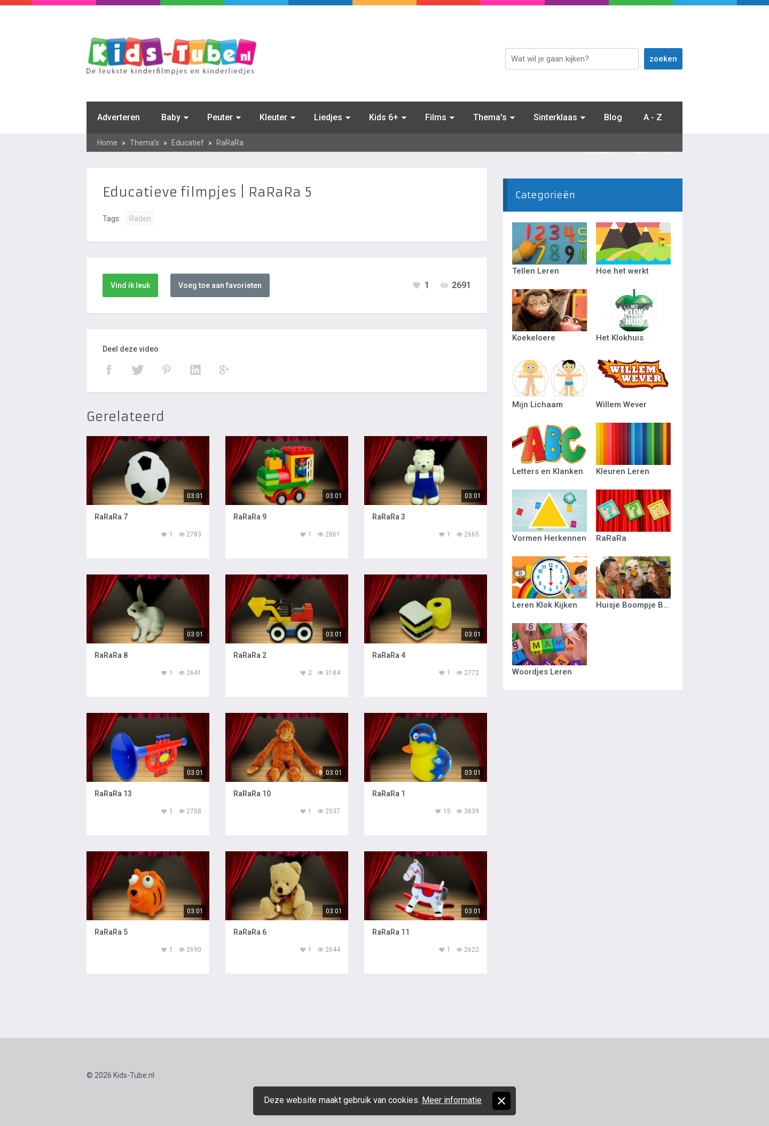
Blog (613, 117)
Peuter (220, 117)
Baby (171, 117)
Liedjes (328, 117)
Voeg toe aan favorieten (220, 285)
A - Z (653, 117)
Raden (140, 218)
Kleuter (273, 117)
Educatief (187, 142)
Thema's (490, 117)
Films (435, 117)
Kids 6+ (383, 117)
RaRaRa (230, 142)
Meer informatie (452, 1100)
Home (107, 142)
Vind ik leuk (130, 285)
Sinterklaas (555, 117)
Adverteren (118, 117)
